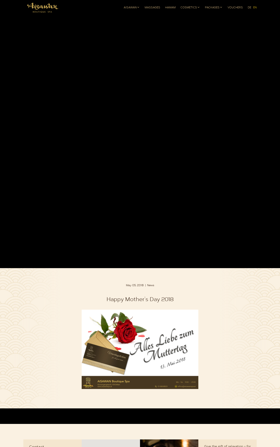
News (150, 285)
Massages (152, 7)
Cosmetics (188, 7)
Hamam (170, 7)
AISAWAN (130, 7)
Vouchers (235, 7)
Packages (212, 7)
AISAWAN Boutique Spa (42, 8)
